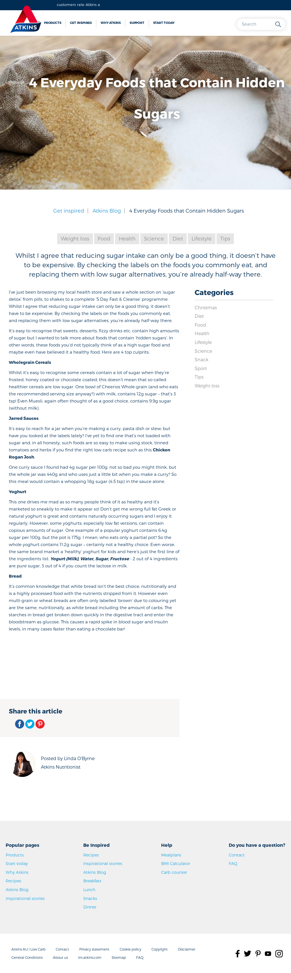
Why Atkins (111, 22)
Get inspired (81, 22)
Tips (225, 238)
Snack (201, 359)
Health (127, 238)
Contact (237, 854)
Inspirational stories (25, 898)
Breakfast (92, 880)
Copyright (159, 949)
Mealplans (171, 854)
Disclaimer (186, 949)
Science (154, 238)
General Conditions (27, 957)
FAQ (233, 863)
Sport (201, 368)
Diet (177, 238)
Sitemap (119, 957)
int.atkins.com (89, 957)
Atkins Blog (107, 210)
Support (137, 22)
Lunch (89, 889)
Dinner (89, 906)
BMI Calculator (175, 863)
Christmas (206, 307)
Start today (163, 22)
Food (104, 238)
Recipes (13, 880)
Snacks (90, 898)
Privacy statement (94, 949)
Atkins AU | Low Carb (28, 949)
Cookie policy (130, 949)
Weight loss (75, 238)
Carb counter (174, 872)
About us (60, 957)
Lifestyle (202, 238)
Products (52, 22)
